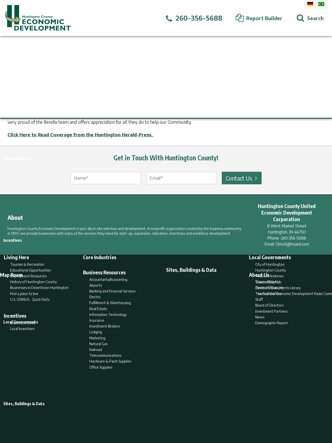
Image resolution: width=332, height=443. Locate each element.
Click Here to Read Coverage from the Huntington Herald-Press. (81, 134)
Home (124, 419)
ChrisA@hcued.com (292, 244)
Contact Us (242, 178)
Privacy (188, 419)
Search (140, 419)
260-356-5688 (293, 238)
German (310, 4)
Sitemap (206, 419)
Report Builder (164, 419)
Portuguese (321, 4)
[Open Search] (310, 18)
